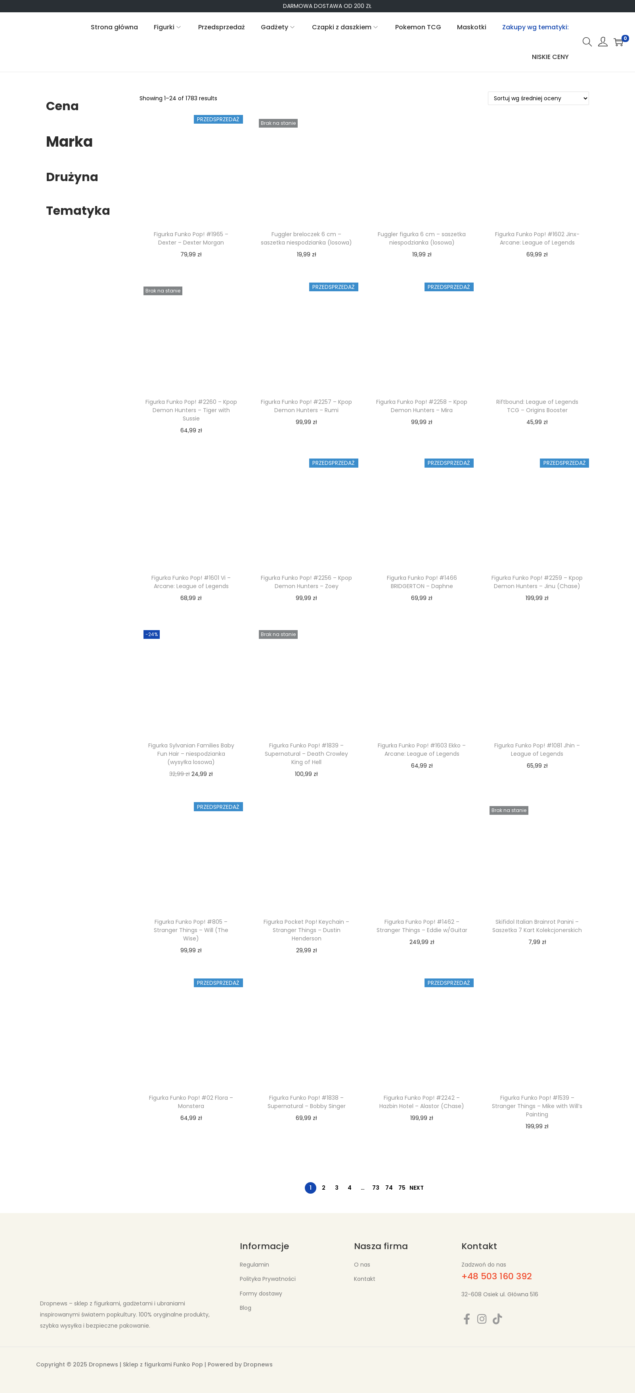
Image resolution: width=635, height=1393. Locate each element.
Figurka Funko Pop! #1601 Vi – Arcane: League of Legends (191, 582)
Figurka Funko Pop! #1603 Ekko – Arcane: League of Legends (422, 749)
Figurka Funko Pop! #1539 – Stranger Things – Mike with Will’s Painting (537, 1106)
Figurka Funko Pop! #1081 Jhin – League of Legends (537, 749)
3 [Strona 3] (337, 1188)
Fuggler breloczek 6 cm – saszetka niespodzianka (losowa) (306, 238)
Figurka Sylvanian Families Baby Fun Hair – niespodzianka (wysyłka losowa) (191, 753)
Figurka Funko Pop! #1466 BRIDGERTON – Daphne (422, 582)
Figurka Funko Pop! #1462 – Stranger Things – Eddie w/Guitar (422, 926)
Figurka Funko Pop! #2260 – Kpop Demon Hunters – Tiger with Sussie (191, 410)
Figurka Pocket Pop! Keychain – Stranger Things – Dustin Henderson (306, 930)
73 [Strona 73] (375, 1188)
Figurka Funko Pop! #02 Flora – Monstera (191, 1102)
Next (416, 1188)
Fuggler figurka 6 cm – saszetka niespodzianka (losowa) (422, 238)
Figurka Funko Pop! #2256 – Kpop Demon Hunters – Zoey (306, 582)
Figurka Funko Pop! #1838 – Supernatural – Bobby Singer (307, 1102)
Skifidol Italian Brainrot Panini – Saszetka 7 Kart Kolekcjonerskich (537, 926)
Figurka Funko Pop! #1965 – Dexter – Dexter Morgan (191, 238)
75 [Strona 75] (401, 1188)
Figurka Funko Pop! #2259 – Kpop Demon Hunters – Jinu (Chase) (537, 582)
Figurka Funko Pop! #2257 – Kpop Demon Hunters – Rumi (306, 406)
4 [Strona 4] (350, 1188)
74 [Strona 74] (389, 1188)
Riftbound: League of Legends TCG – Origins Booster (537, 406)
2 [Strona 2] (323, 1188)
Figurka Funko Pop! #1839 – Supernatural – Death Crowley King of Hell (306, 753)
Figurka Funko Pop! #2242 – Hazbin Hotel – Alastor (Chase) (421, 1102)
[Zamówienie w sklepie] (538, 98)
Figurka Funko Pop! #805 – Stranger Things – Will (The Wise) (191, 930)
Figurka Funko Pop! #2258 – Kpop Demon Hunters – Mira (421, 406)
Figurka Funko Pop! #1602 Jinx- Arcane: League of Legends (537, 238)
